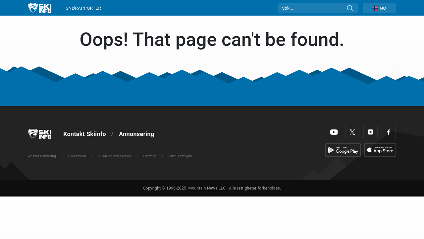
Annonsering (136, 133)
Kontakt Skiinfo (84, 133)
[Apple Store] (380, 149)
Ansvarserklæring (42, 156)
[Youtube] (334, 132)
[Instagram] (370, 132)
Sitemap (149, 156)
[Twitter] (352, 132)
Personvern (77, 156)
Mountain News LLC (207, 188)
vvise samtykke (181, 156)
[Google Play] (343, 149)
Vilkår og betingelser (114, 156)
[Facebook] (389, 132)
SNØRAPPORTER (83, 8)
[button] (379, 8)
